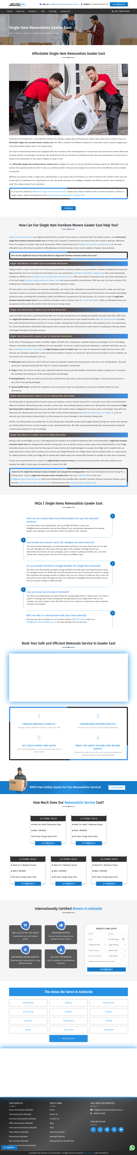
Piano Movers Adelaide (18, 1132)
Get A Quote (68, 208)
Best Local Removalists (89, 300)
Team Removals (89, 1153)
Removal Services (57, 1132)
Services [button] (32, 11)
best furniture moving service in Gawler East (66, 195)
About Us (20, 11)
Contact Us (65, 11)
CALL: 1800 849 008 (120, 11)
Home (9, 11)
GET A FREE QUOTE (48, 843)
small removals (25, 483)
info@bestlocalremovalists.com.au (64, 4)
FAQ (43, 11)
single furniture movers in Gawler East (99, 413)
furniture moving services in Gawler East (42, 280)
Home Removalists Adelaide (21, 1110)
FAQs (52, 1128)
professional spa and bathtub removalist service (52, 277)
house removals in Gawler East (83, 483)
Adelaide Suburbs (57, 1136)
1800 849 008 (83, 475)
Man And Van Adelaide (18, 1141)
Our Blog (52, 11)
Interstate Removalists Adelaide (23, 1128)
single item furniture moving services (95, 244)
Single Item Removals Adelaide (22, 1145)
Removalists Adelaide (18, 1136)
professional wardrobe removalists (28, 349)
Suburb (18, 33)
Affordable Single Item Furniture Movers (49, 191)
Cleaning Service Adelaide (20, 1114)
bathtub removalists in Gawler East (89, 273)
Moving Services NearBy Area (62, 1141)
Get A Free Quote (119, 4)
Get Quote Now (117, 787)
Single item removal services (21, 237)
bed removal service (108, 319)
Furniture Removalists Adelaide (22, 1119)
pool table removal (41, 483)
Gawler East (27, 33)
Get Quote (9, 1147)
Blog (52, 1123)
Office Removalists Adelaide (21, 1123)
